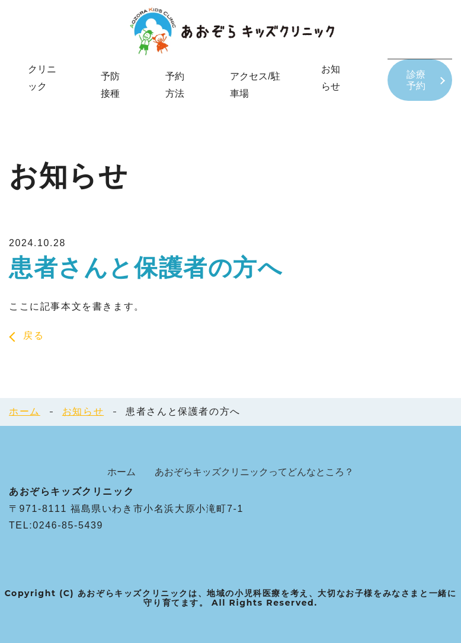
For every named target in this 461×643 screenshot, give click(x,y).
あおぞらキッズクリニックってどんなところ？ (254, 472)
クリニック (42, 77)
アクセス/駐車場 (253, 84)
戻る (33, 335)
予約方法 (173, 84)
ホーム (24, 411)
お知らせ (83, 411)
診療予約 (416, 79)
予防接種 (109, 84)
